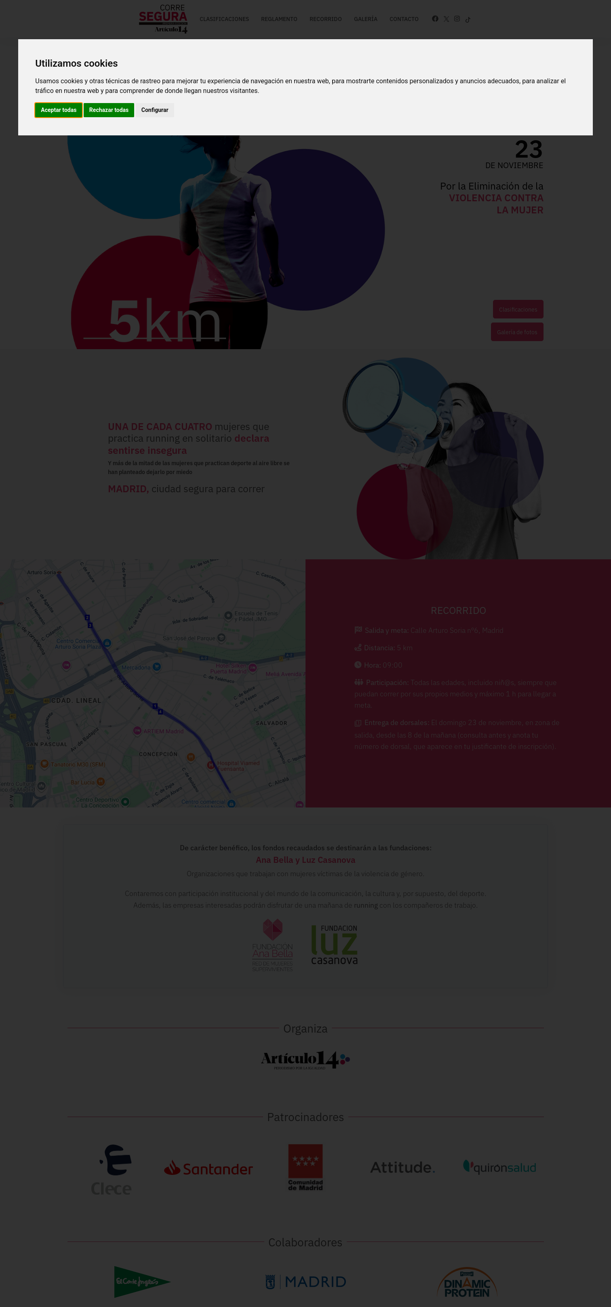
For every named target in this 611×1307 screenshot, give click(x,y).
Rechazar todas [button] (109, 110)
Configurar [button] (155, 110)
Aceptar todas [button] (58, 110)
